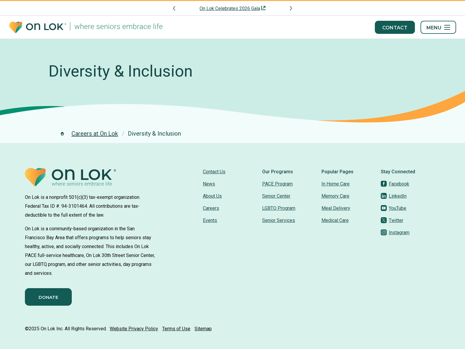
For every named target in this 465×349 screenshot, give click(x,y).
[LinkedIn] (394, 196)
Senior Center (276, 196)
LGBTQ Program (278, 208)
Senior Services (278, 220)
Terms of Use (176, 328)
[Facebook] (395, 184)
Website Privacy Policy (134, 328)
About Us (212, 196)
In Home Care (335, 184)
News (209, 184)
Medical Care (335, 220)
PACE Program (277, 184)
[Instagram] (395, 232)
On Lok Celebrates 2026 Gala (230, 8)
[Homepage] (86, 27)
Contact (394, 28)
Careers (211, 208)
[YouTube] (393, 208)
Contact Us (214, 171)
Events (210, 220)
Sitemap (203, 328)
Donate (48, 297)
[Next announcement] (290, 8)
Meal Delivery (335, 208)
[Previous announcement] (174, 8)
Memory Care (335, 196)
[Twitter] (392, 220)
